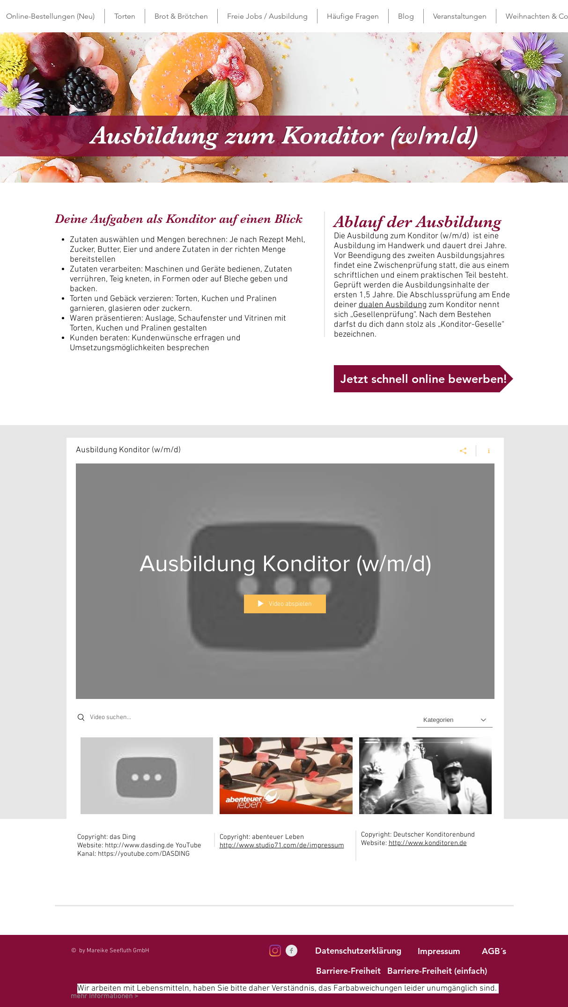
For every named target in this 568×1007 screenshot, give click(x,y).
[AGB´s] (494, 951)
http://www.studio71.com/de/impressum (282, 845)
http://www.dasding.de (139, 845)
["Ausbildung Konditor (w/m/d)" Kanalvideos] (285, 778)
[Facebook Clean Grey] (291, 950)
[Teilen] (463, 450)
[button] (125, 16)
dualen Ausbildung (393, 305)
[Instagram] (275, 950)
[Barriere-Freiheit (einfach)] (437, 971)
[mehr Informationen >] (104, 996)
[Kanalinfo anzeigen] (485, 450)
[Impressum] (439, 951)
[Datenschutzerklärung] (358, 950)
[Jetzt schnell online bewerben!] (423, 378)
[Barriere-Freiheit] (348, 971)
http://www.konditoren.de (428, 843)
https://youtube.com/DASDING (145, 854)
